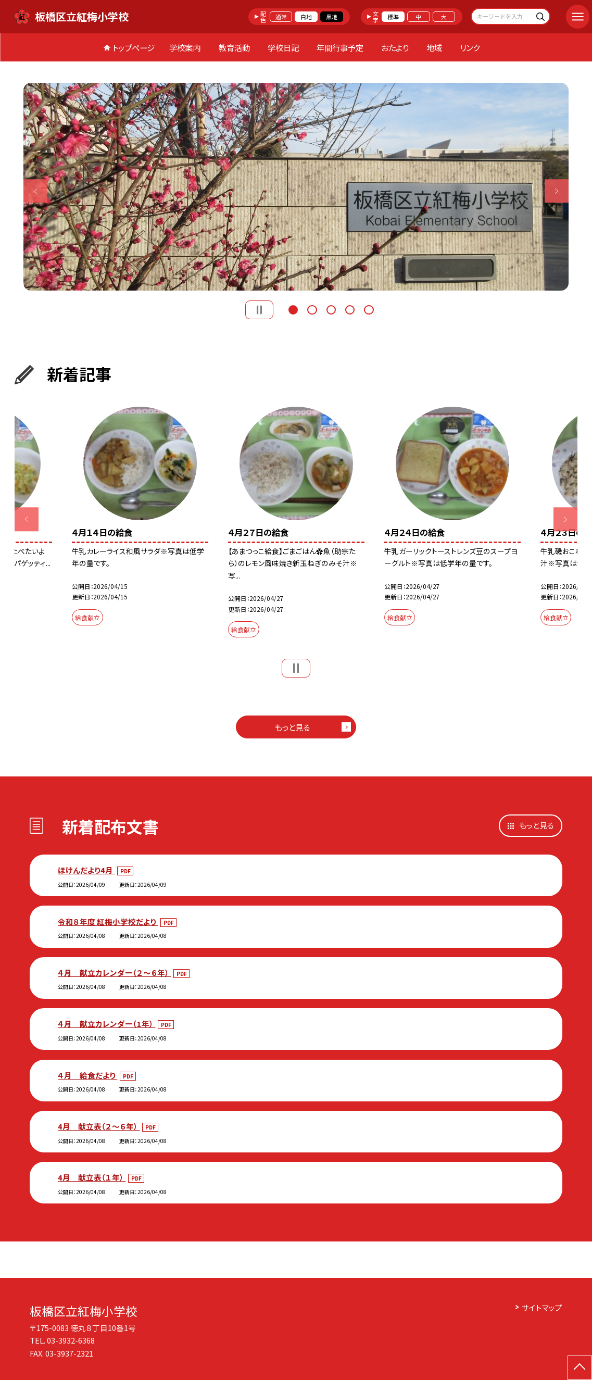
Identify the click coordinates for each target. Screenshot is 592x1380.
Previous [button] (35, 191)
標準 (393, 16)
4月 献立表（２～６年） (99, 1126)
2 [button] (312, 308)
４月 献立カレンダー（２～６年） (114, 972)
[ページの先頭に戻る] (579, 1367)
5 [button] (368, 308)
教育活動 (234, 47)
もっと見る (292, 727)
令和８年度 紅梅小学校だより (108, 921)
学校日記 (283, 47)
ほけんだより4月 (86, 869)
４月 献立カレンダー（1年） (106, 1023)
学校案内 (184, 47)
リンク (470, 47)
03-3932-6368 (71, 1340)
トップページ (133, 47)
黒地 (331, 16)
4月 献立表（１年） (91, 1177)
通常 (281, 16)
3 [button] (331, 308)
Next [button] (556, 191)
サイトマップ (542, 1307)
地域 (434, 47)
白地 (306, 16)
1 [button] (293, 308)
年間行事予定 (340, 47)
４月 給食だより (87, 1075)
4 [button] (350, 308)
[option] (296, 187)
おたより (395, 47)
